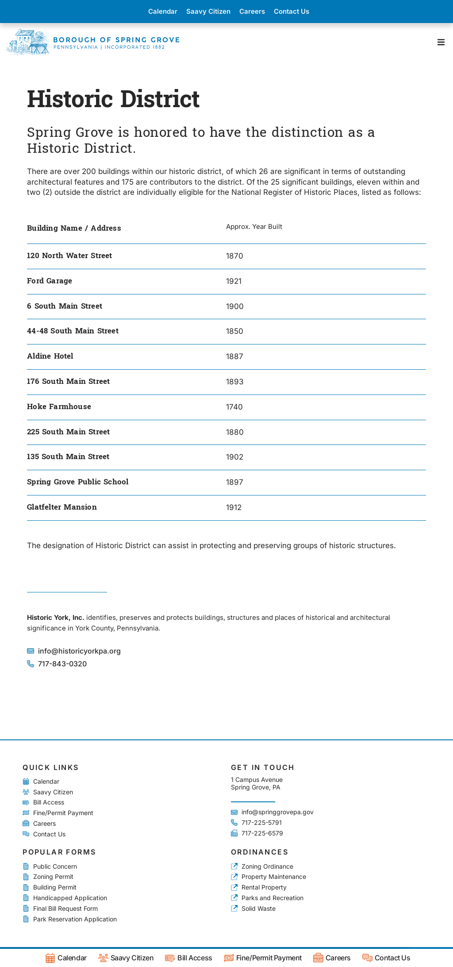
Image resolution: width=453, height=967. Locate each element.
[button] (441, 42)
